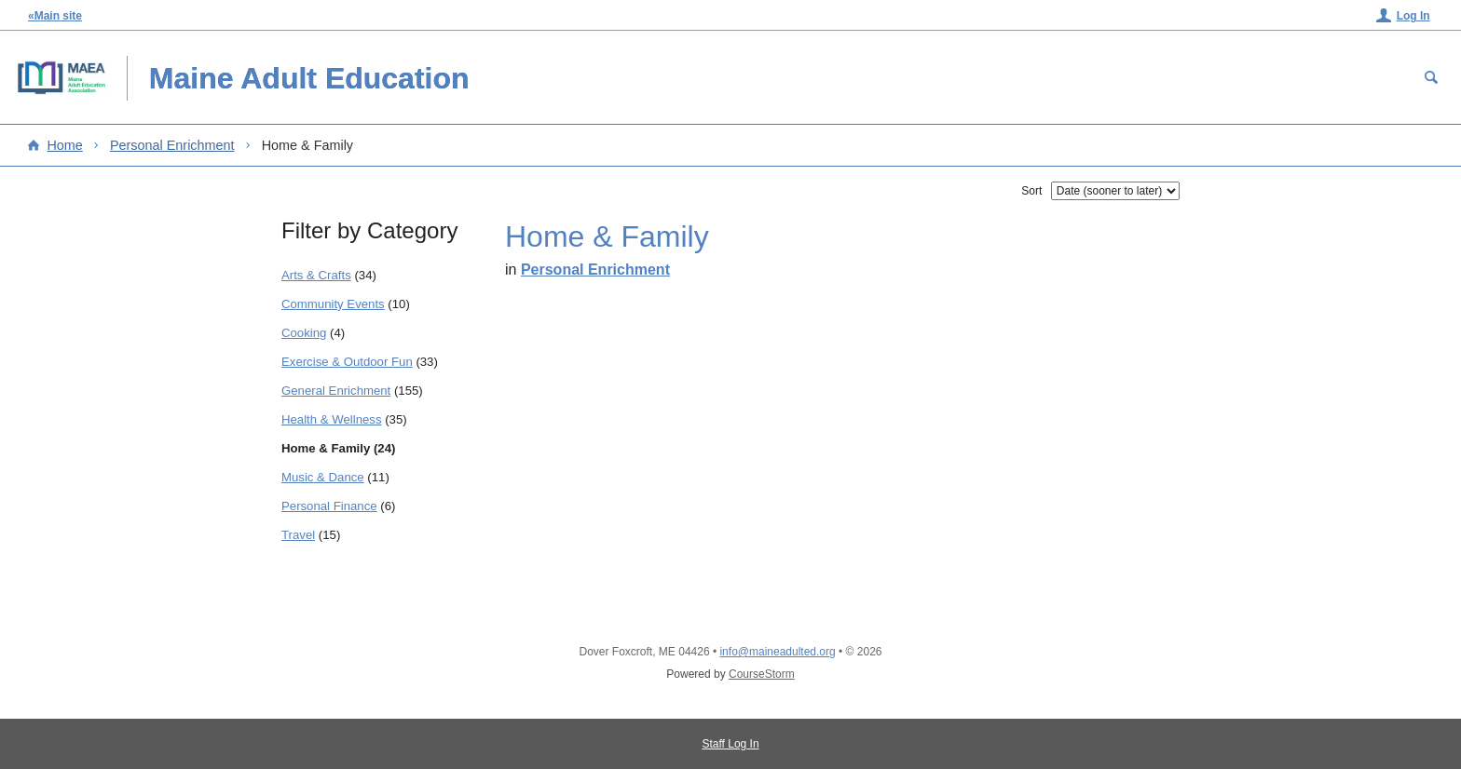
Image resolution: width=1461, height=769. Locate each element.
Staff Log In (730, 743)
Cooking (303, 333)
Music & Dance (322, 477)
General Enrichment (335, 391)
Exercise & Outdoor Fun (347, 362)
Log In (1413, 15)
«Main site (55, 15)
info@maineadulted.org (777, 651)
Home (64, 145)
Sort (1031, 190)
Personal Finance (329, 506)
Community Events (333, 304)
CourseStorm (762, 674)
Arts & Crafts (316, 275)
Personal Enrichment (172, 145)
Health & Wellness (331, 419)
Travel (298, 535)
